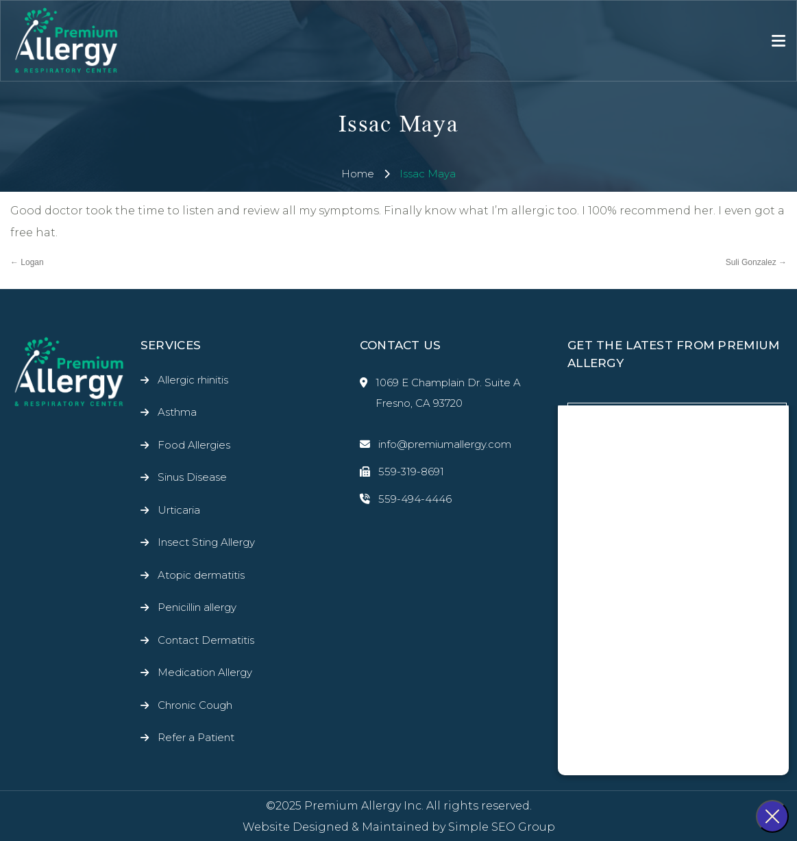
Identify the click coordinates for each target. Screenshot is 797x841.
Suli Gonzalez (756, 262)
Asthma (177, 411)
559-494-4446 (406, 499)
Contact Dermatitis (206, 640)
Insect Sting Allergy (206, 542)
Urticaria (179, 509)
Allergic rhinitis (193, 379)
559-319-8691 (402, 472)
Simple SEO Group (501, 826)
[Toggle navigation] (778, 40)
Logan (27, 262)
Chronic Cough (195, 705)
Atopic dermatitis (201, 574)
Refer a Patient (196, 737)
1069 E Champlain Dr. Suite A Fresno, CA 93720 (440, 393)
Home (357, 173)
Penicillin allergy (197, 607)
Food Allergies (194, 444)
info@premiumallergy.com (435, 444)
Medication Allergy (205, 672)
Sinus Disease (192, 477)
